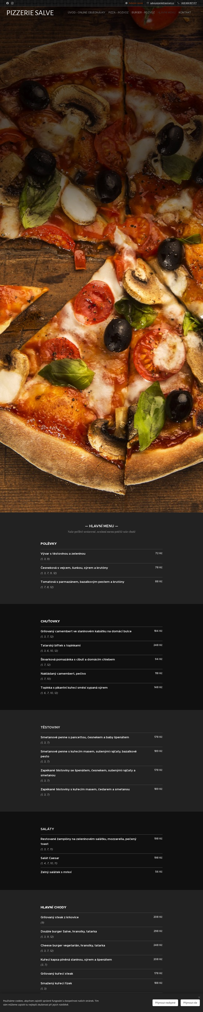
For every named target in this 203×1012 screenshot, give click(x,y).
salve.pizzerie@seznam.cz (162, 3)
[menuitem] (178, 13)
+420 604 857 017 (189, 3)
